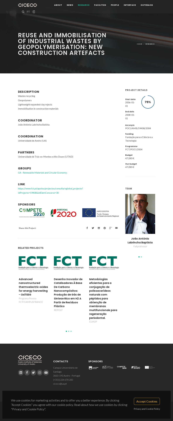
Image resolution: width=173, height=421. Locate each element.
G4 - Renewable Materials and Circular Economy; (42, 172)
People (115, 5)
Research (84, 5)
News (70, 5)
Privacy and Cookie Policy (147, 409)
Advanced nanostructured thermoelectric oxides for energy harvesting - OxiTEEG (33, 287)
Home (139, 44)
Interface (130, 5)
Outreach (147, 5)
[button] (139, 256)
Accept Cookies (146, 402)
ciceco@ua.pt (60, 383)
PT (28, 11)
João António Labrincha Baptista (140, 240)
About (58, 5)
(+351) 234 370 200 (63, 379)
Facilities (100, 5)
